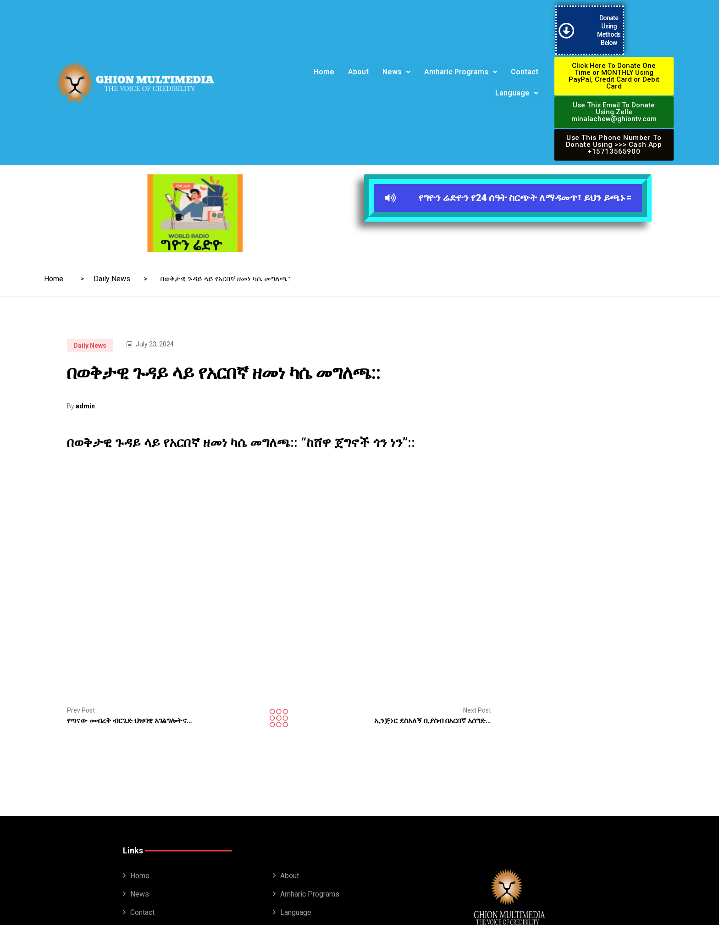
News (396, 63)
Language (516, 84)
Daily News (112, 262)
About (358, 63)
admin (85, 389)
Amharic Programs (460, 63)
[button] (396, 63)
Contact (524, 63)
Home (324, 63)
